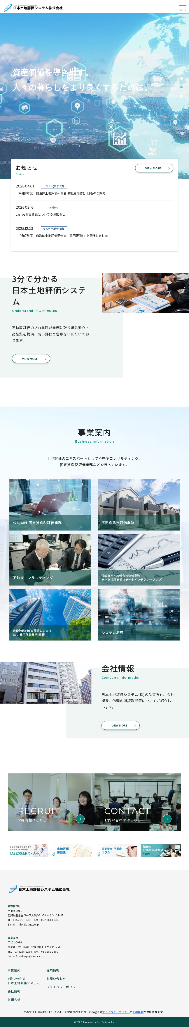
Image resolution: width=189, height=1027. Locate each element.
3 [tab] (181, 96)
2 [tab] (181, 87)
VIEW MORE (153, 168)
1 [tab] (181, 78)
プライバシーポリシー (116, 1012)
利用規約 (138, 1012)
